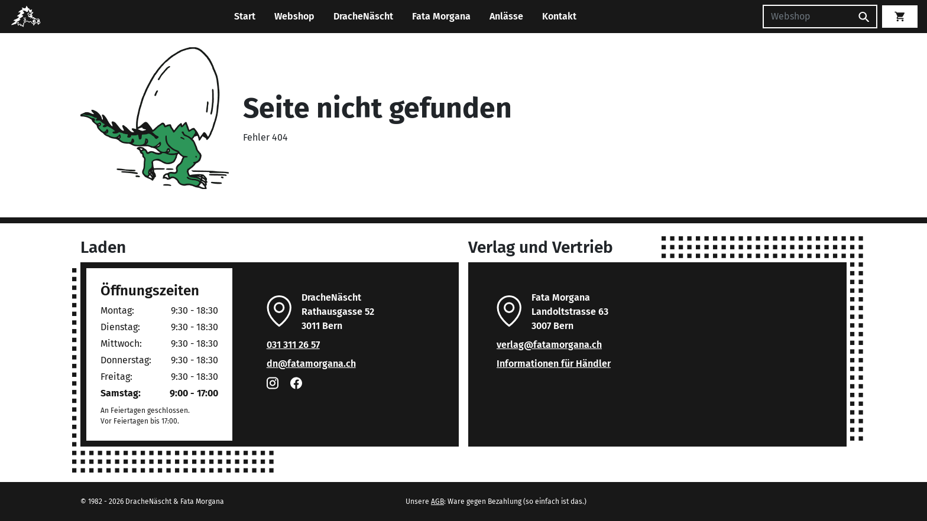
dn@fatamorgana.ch (311, 363)
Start (244, 16)
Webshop (294, 16)
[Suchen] (807, 16)
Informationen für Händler (554, 363)
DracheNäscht (363, 16)
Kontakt (559, 16)
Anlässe (506, 16)
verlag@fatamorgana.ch (549, 344)
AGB (437, 501)
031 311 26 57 (293, 344)
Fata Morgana (441, 16)
